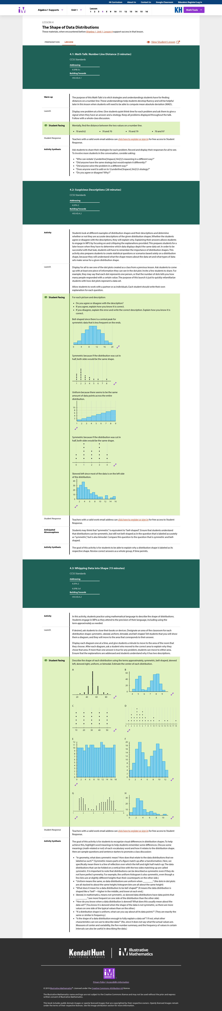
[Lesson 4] (103, 11)
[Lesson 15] (141, 11)
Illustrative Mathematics (61, 988)
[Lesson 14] (136, 11)
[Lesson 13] (131, 11)
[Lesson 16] (146, 11)
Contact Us (146, 2)
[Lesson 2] (95, 11)
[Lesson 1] (91, 11)
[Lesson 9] (111, 11)
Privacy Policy (99, 982)
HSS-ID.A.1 (77, 78)
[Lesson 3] (99, 11)
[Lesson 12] (125, 11)
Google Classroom (164, 2)
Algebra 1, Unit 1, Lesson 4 (99, 31)
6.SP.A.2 (75, 205)
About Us (131, 2)
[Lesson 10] (115, 11)
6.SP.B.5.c (76, 69)
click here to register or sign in (133, 139)
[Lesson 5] (107, 11)
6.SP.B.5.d (76, 588)
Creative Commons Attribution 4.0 (107, 988)
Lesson (69, 42)
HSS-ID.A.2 (77, 213)
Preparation (52, 42)
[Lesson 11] (120, 11)
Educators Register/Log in (190, 2)
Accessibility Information (118, 982)
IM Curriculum (115, 2)
